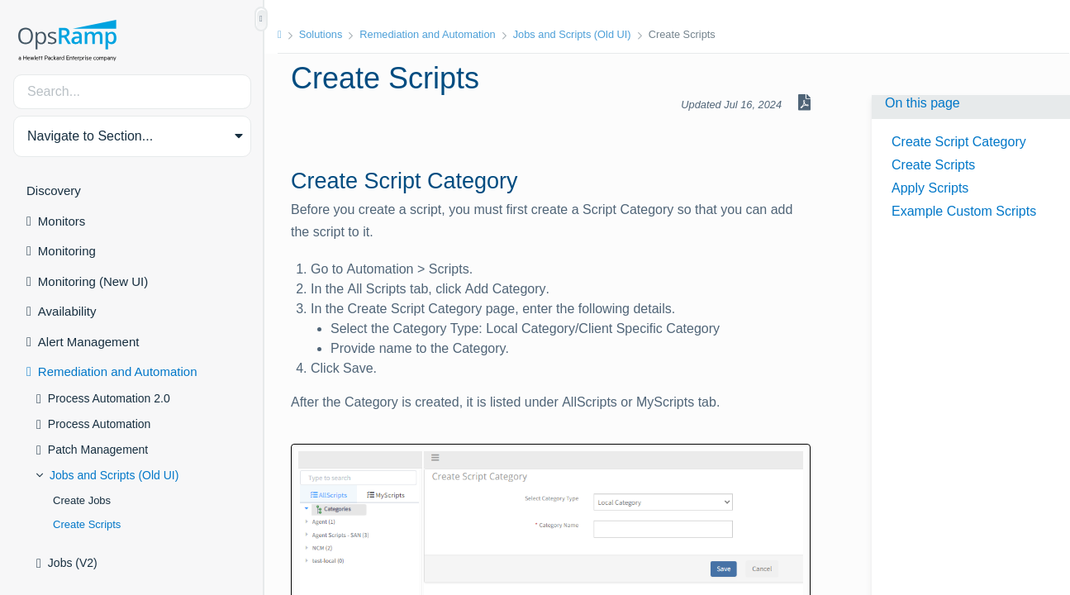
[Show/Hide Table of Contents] (261, 19)
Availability (67, 311)
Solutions (321, 34)
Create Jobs (82, 500)
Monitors (62, 221)
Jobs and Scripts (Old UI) (114, 475)
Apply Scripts (930, 188)
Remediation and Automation (117, 371)
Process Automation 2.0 (109, 398)
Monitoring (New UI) (93, 281)
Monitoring (67, 251)
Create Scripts (87, 524)
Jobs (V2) (72, 562)
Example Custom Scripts (964, 211)
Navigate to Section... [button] (90, 136)
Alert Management (89, 342)
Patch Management (98, 449)
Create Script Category (959, 142)
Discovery (53, 190)
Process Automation (99, 424)
